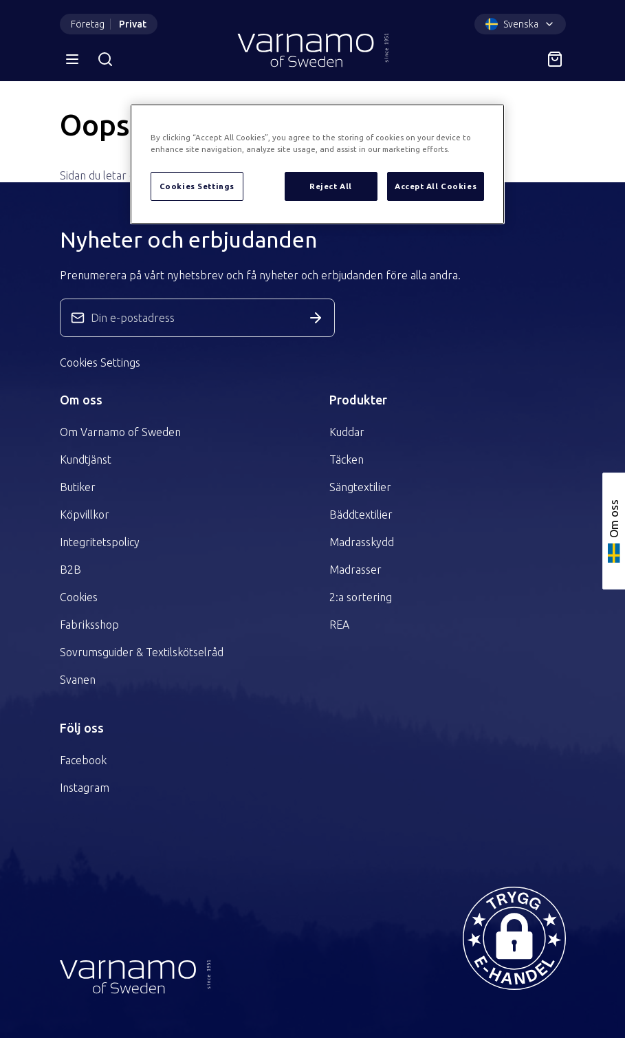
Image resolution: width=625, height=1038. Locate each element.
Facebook (83, 760)
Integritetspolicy (100, 542)
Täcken (346, 459)
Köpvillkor (84, 514)
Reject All (330, 186)
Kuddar (346, 432)
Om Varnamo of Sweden (120, 432)
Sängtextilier (360, 487)
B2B (70, 569)
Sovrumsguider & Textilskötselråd (141, 652)
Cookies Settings (100, 362)
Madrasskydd (361, 542)
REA (339, 624)
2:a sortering (360, 597)
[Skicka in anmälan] (315, 318)
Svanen (78, 679)
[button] (514, 938)
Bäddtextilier (361, 514)
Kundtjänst (85, 459)
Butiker (78, 487)
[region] (317, 164)
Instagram (84, 787)
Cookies (79, 597)
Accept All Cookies (435, 186)
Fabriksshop (89, 624)
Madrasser (355, 569)
